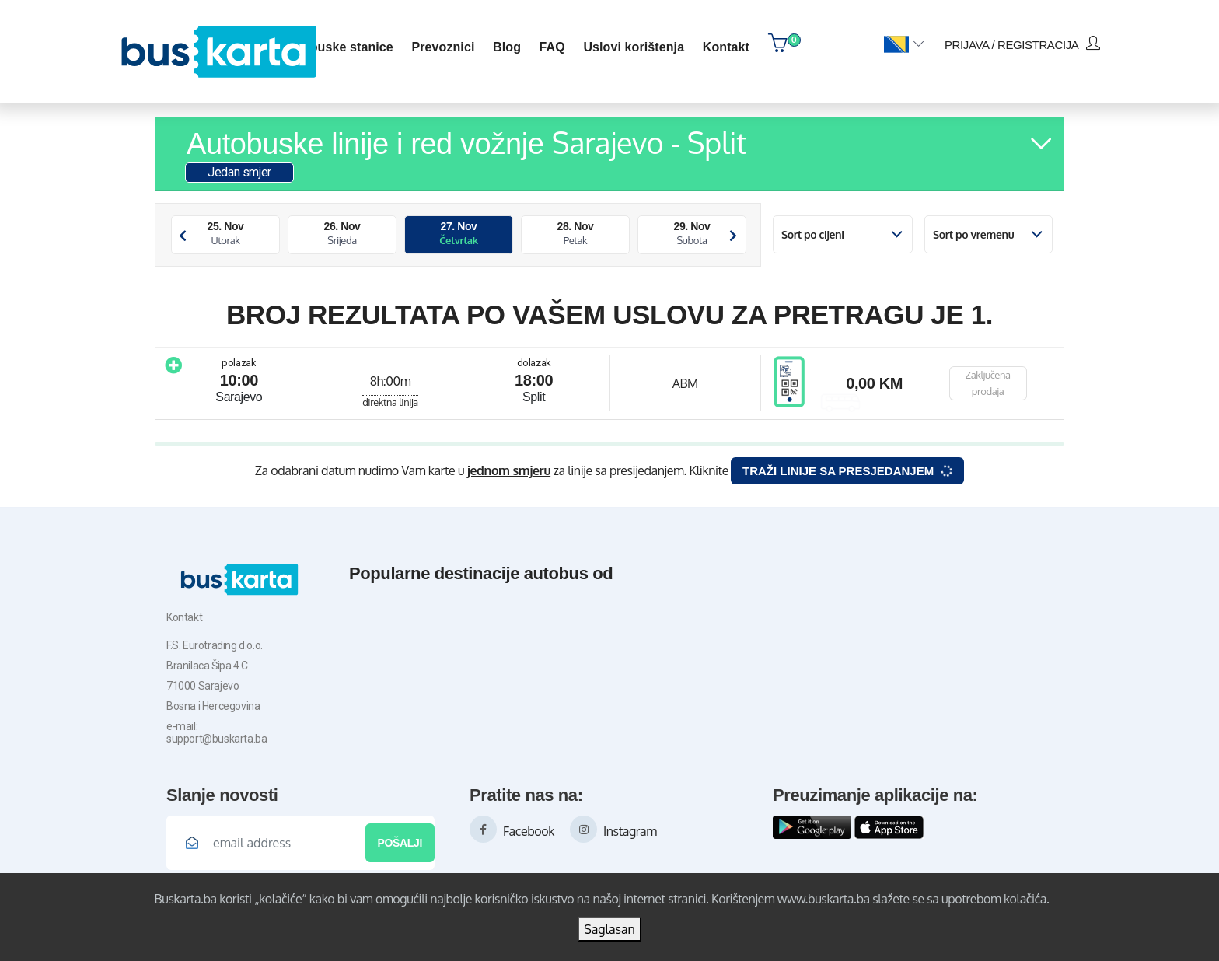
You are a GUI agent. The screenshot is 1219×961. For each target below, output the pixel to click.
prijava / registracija (1022, 43)
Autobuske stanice (337, 47)
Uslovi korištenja (633, 47)
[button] (904, 45)
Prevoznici (442, 47)
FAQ (552, 47)
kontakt (726, 47)
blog (507, 47)
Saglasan (609, 929)
